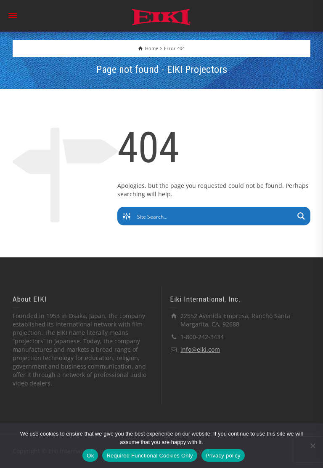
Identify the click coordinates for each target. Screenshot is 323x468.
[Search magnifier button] (301, 216)
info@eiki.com (200, 349)
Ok (90, 455)
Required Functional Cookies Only (149, 455)
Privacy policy (223, 455)
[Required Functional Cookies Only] (312, 445)
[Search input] (214, 216)
